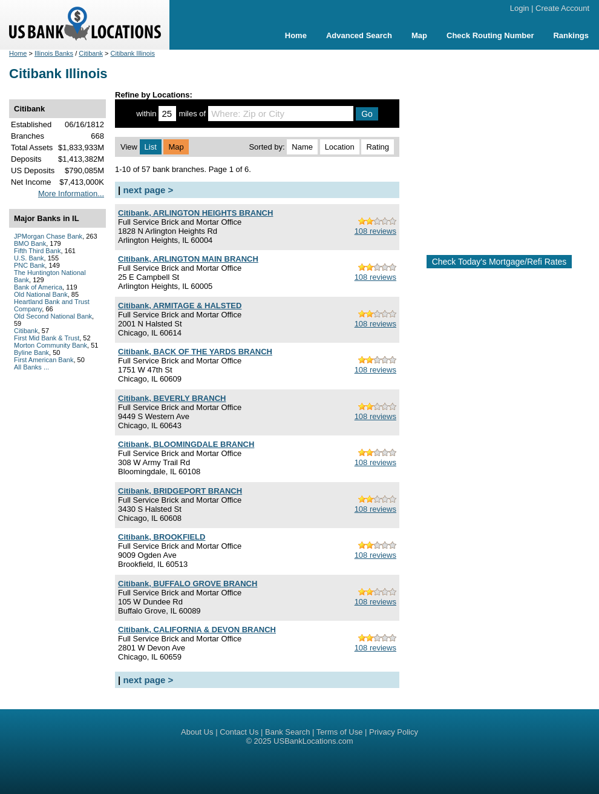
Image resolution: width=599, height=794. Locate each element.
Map (419, 35)
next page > (148, 190)
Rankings (571, 35)
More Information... (71, 193)
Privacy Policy (393, 731)
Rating (377, 146)
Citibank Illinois (133, 53)
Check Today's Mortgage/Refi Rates (499, 261)
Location (340, 146)
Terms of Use (339, 731)
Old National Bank (41, 294)
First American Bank (43, 359)
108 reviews (375, 231)
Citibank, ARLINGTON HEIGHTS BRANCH (195, 212)
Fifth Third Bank (37, 250)
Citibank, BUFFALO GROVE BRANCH (187, 583)
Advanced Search (359, 35)
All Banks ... (31, 367)
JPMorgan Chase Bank (48, 236)
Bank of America (38, 287)
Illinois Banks (53, 53)
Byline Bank (31, 352)
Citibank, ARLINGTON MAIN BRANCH (188, 258)
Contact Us (239, 731)
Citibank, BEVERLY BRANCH (172, 398)
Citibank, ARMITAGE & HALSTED (179, 305)
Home (296, 35)
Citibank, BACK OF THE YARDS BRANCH (195, 351)
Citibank (91, 53)
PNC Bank (29, 265)
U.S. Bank (29, 258)
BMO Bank (30, 243)
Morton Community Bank (50, 345)
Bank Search (287, 731)
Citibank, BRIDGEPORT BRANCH (180, 490)
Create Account (562, 8)
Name (302, 146)
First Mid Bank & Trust (46, 338)
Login (519, 8)
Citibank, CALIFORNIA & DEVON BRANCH (197, 629)
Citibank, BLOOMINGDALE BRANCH (186, 444)
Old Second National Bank (53, 316)
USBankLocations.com (313, 741)
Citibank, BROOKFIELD (161, 536)
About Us (197, 731)
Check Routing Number (490, 35)
